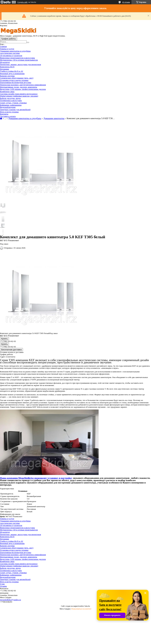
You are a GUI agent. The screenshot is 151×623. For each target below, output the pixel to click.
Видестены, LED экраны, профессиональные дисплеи (23, 89)
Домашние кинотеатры (53, 118)
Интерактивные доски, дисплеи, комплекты (18, 87)
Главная (3, 46)
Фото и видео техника (9, 112)
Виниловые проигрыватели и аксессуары (17, 58)
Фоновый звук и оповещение (12, 73)
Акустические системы (10, 53)
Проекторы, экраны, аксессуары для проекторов (20, 64)
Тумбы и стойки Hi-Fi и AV (11, 71)
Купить (4, 339)
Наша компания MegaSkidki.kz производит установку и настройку (36, 478)
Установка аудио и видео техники (14, 80)
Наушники (4, 69)
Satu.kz (87, 606)
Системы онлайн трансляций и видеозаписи (18, 94)
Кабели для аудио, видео (10, 98)
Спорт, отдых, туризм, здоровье (13, 103)
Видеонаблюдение (8, 107)
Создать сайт (22, 2)
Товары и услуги (7, 49)
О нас (2, 584)
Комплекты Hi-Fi (7, 67)
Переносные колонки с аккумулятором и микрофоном (23, 85)
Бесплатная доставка (11, 349)
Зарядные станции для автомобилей (15, 109)
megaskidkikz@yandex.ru (10, 600)
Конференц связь (7, 91)
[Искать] (28, 42)
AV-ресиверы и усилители (11, 55)
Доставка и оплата (8, 116)
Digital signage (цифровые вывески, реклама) (19, 96)
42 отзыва (126, 2)
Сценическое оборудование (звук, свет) (16, 78)
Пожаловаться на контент (81, 609)
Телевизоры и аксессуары (11, 100)
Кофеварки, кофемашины (11, 105)
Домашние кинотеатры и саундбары (15, 51)
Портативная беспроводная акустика (15, 82)
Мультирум (5, 62)
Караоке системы (7, 76)
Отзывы (3, 586)
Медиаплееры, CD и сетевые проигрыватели (19, 60)
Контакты (4, 114)
